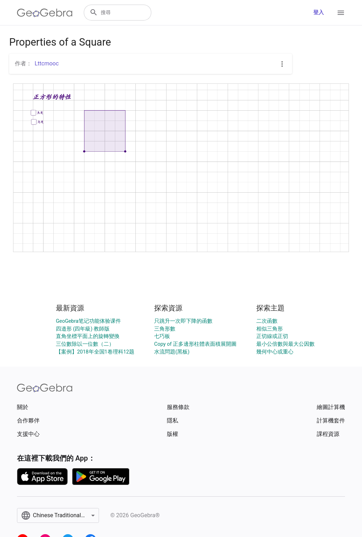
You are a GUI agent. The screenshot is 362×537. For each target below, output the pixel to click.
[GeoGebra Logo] (44, 12)
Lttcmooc (47, 63)
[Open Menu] (341, 12)
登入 (318, 13)
